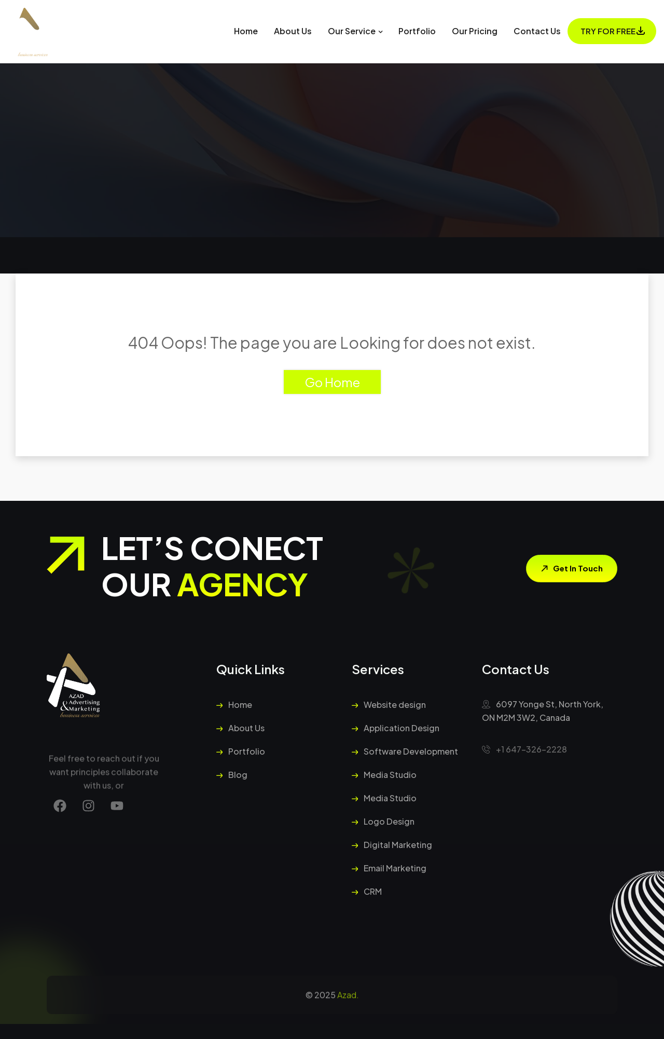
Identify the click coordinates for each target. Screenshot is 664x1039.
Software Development (405, 751)
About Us (293, 30)
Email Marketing (389, 868)
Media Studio (384, 774)
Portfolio (417, 30)
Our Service (352, 30)
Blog (231, 774)
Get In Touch (570, 569)
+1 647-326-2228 (524, 749)
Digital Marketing (392, 844)
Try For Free (607, 31)
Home (246, 30)
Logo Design (383, 821)
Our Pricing (474, 30)
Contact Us (537, 30)
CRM (367, 891)
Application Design (395, 727)
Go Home (332, 382)
